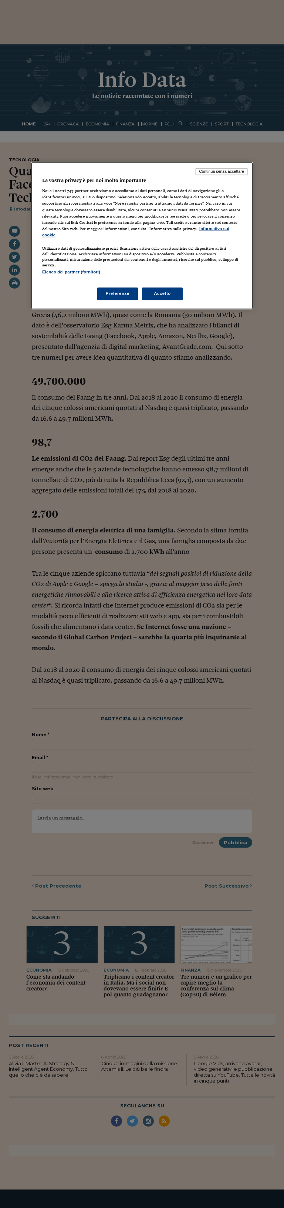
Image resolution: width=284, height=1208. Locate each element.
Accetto (162, 293)
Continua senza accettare (221, 171)
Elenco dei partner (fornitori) (71, 272)
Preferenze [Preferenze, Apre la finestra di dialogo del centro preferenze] (117, 293)
